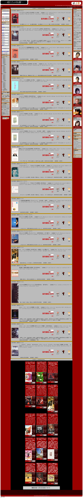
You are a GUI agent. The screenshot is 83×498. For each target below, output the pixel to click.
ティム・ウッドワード (40, 218)
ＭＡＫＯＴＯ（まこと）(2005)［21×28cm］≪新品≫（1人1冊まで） (30, 464)
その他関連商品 (4, 89)
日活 (74, 153)
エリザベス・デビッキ (24, 13)
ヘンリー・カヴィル (49, 12)
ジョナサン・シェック (54, 150)
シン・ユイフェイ (63, 267)
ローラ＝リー (22, 48)
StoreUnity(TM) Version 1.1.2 (44, 495)
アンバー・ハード (48, 47)
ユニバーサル (75, 141)
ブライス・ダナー (63, 96)
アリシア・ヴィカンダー (66, 12)
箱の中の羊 (75, 34)
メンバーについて (5, 110)
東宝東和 (75, 148)
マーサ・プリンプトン (61, 345)
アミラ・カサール (37, 97)
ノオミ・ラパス (25, 30)
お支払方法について (5, 106)
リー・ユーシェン (34, 268)
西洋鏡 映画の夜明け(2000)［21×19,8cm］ (30, 267)
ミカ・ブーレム (38, 48)
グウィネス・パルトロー (46, 96)
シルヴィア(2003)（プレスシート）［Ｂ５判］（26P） (32, 131)
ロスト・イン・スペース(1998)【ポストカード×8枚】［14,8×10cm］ (36, 326)
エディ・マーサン (62, 30)
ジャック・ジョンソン (31, 308)
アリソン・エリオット (58, 284)
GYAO (74, 137)
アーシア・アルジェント (43, 216)
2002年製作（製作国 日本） (56, 480)
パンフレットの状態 (5, 108)
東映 (74, 151)
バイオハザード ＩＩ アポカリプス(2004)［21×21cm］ (33, 183)
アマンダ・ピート (40, 201)
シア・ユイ (48, 267)
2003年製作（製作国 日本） (45, 478)
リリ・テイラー (44, 81)
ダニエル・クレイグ (56, 96)
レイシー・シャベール (35, 327)
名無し (75, 38)
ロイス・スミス (35, 286)
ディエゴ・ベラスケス (32, 65)
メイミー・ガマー (56, 47)
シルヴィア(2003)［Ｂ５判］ (26, 113)
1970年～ (4, 63)
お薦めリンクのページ (77, 157)
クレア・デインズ (65, 200)
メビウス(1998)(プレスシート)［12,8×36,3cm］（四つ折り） (34, 284)
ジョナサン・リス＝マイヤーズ (39, 234)
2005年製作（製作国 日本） (33, 478)
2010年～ (4, 58)
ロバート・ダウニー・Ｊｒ (61, 28)
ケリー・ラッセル (65, 63)
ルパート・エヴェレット (62, 216)
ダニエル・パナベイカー (65, 47)
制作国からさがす (5, 100)
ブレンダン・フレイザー (47, 63)
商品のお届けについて (6, 107)
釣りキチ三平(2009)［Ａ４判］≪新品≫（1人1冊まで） (41, 439)
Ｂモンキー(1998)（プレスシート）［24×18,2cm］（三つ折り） (34, 233)
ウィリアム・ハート (49, 307)
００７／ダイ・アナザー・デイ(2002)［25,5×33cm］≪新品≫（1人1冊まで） (41, 386)
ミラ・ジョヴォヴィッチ (55, 165)
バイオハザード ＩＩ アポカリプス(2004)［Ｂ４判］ (32, 165)
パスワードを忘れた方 (6, 18)
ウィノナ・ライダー (67, 249)
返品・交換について (5, 109)
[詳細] (59, 41)
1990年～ (4, 61)
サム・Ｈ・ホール (41, 65)
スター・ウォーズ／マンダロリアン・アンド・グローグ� (77, 14)
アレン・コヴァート (34, 250)
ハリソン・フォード (57, 63)
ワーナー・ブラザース (77, 142)
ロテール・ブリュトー (52, 345)
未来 (74, 45)
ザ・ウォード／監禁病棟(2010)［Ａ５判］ (29, 47)
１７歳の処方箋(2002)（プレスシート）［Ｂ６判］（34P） (33, 200)
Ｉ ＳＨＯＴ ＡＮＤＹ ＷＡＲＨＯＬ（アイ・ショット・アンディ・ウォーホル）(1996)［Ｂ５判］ (44, 344)
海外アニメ (4, 73)
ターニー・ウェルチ (28, 347)
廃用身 (75, 42)
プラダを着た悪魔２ (77, 32)
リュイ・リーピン (26, 268)
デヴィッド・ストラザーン (35, 81)
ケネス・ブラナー (49, 148)
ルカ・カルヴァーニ (50, 13)
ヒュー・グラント (42, 13)
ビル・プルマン (48, 201)
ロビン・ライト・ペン (58, 148)
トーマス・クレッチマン (40, 167)
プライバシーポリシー (6, 111)
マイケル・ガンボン (30, 132)
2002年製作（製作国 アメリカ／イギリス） (43, 403)
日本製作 (3, 65)
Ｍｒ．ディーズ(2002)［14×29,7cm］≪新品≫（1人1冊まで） (34, 249)
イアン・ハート (32, 218)
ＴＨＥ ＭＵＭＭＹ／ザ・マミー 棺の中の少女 (77, 20)
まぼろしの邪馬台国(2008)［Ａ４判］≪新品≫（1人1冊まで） (53, 439)
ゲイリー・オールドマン (41, 308)
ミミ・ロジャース (56, 307)
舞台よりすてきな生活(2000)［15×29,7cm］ (30, 148)
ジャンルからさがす (5, 101)
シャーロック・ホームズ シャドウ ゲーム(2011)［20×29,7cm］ (35, 28)
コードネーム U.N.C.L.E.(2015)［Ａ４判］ (29, 12)
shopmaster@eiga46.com (77, 5)
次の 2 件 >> (47, 8)
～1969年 (4, 64)
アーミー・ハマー (56, 12)
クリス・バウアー (52, 80)
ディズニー (75, 140)
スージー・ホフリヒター (26, 150)
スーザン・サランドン (56, 201)
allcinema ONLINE (76, 134)
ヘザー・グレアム (64, 307)
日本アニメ (4, 81)
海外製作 (3, 57)
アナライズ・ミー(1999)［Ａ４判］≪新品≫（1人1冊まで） (53, 415)
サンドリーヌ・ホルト (49, 167)
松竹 (74, 152)
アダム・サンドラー (58, 249)
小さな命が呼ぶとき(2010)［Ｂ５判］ (28, 63)
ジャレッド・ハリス (34, 13)
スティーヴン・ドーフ (42, 345)
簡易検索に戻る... (5, 54)
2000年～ (4, 60)
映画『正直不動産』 (77, 41)
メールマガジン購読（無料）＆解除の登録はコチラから (6, 96)
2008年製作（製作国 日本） (56, 455)
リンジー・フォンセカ (29, 48)
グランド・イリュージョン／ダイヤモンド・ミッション (77, 25)
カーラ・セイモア (25, 81)
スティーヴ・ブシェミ (52, 250)
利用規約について (5, 112)
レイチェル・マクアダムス (43, 30)
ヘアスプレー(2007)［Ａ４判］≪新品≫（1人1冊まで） (30, 363)
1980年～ (4, 62)
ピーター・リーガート (44, 150)
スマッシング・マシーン (77, 62)
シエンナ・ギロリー (65, 165)
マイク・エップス (58, 167)
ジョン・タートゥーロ (24, 250)
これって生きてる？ (77, 33)
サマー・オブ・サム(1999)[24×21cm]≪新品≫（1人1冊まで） (41, 415)
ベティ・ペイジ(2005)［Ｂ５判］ (27, 80)
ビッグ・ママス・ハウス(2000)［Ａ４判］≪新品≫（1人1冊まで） (30, 415)
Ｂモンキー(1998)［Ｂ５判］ (26, 216)
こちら (47, 494)
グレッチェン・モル (44, 80)
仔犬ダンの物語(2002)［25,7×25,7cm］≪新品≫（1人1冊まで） (53, 464)
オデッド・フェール (30, 167)
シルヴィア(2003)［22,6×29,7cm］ (27, 96)
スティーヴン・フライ (53, 30)
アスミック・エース (77, 145)
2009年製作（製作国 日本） (33, 456)
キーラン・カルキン (57, 200)
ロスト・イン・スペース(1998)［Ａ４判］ (29, 307)
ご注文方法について (5, 104)
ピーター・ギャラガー (43, 250)
